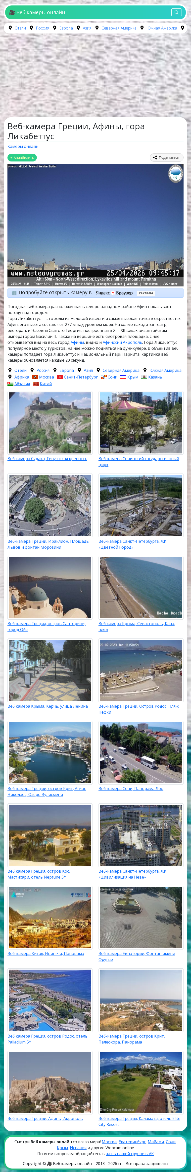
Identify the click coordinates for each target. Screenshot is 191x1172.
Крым (132, 377)
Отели (20, 28)
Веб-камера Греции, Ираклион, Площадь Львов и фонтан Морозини (48, 544)
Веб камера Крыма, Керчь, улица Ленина (47, 706)
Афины (77, 342)
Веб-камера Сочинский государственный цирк (138, 461)
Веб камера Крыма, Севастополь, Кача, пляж (136, 626)
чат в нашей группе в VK (130, 1153)
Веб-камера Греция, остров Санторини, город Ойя (46, 626)
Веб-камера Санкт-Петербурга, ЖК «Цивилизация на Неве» (132, 874)
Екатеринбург (132, 1141)
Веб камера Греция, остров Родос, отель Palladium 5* (47, 1039)
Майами (156, 1141)
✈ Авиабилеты (22, 157)
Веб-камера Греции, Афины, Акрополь (45, 1118)
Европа (66, 28)
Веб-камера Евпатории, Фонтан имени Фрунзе (136, 956)
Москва (46, 377)
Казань (155, 377)
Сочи (112, 377)
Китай (46, 383)
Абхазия (22, 383)
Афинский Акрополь (122, 342)
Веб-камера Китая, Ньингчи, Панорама (45, 953)
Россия (42, 28)
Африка (21, 377)
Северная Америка (119, 28)
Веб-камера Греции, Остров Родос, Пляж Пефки (138, 709)
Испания (78, 1147)
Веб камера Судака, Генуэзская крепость (47, 458)
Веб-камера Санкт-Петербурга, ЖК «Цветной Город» (132, 544)
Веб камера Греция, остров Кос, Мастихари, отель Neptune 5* (38, 874)
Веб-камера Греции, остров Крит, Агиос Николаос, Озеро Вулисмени (46, 791)
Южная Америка (161, 28)
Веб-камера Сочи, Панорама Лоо (130, 788)
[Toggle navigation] (176, 12)
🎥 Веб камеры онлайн (37, 12)
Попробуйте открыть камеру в (77, 292)
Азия (87, 28)
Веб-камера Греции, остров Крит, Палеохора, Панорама (131, 1039)
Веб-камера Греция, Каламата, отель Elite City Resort (139, 1121)
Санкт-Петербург (81, 377)
